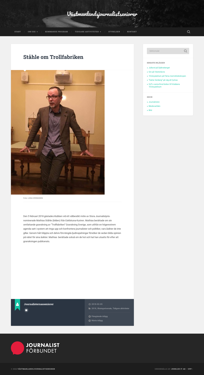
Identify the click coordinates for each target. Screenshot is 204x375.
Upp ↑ (190, 369)
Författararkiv (26, 310)
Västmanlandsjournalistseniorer (102, 13)
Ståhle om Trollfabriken (53, 56)
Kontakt (132, 31)
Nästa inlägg (97, 320)
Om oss (32, 31)
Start (17, 31)
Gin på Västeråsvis (157, 72)
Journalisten (154, 102)
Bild (150, 110)
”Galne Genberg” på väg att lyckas (163, 80)
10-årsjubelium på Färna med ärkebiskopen (167, 76)
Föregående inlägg (100, 316)
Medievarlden (154, 106)
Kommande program (56, 31)
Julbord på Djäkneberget (159, 68)
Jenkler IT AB (178, 369)
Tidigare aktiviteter (87, 31)
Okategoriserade (104, 308)
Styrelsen (114, 31)
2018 (94, 308)
